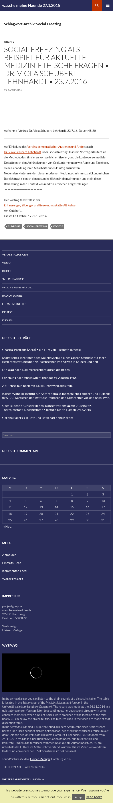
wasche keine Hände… (17, 287)
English (7, 320)
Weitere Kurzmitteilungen (23, 779)
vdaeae (58, 226)
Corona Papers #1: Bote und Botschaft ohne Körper (37, 417)
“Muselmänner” (13, 279)
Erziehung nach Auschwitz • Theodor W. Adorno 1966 (39, 378)
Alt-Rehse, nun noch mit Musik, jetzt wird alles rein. (37, 386)
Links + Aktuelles (14, 304)
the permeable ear (15, 767)
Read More (94, 797)
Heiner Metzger (40, 759)
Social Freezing (36, 226)
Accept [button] (78, 797)
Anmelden (9, 555)
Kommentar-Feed (14, 571)
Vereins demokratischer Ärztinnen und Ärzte (55, 146)
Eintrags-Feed (11, 563)
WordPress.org (12, 579)
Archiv (9, 41)
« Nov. (7, 526)
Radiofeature (12, 295)
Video (6, 262)
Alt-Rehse (14, 226)
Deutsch (8, 312)
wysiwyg (10, 645)
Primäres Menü (107, 5)
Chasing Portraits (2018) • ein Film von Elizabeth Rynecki (41, 350)
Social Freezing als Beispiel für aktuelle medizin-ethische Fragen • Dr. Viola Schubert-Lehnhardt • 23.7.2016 (56, 65)
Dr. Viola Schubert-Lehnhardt (22, 152)
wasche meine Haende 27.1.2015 (31, 5)
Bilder (7, 271)
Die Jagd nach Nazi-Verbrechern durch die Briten (36, 370)
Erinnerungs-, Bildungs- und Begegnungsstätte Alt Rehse (39, 205)
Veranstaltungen (15, 254)
